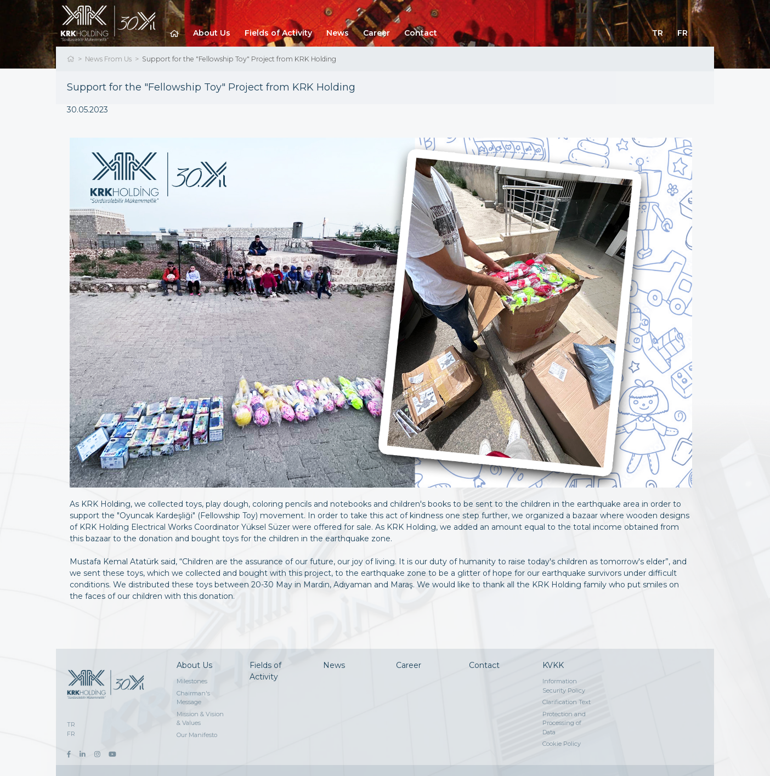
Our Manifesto (197, 735)
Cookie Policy (561, 743)
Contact (420, 33)
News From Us (108, 59)
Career (376, 33)
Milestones (192, 681)
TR (657, 33)
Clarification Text (566, 702)
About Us (211, 33)
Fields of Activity (278, 33)
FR (682, 33)
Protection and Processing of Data (564, 723)
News (337, 33)
